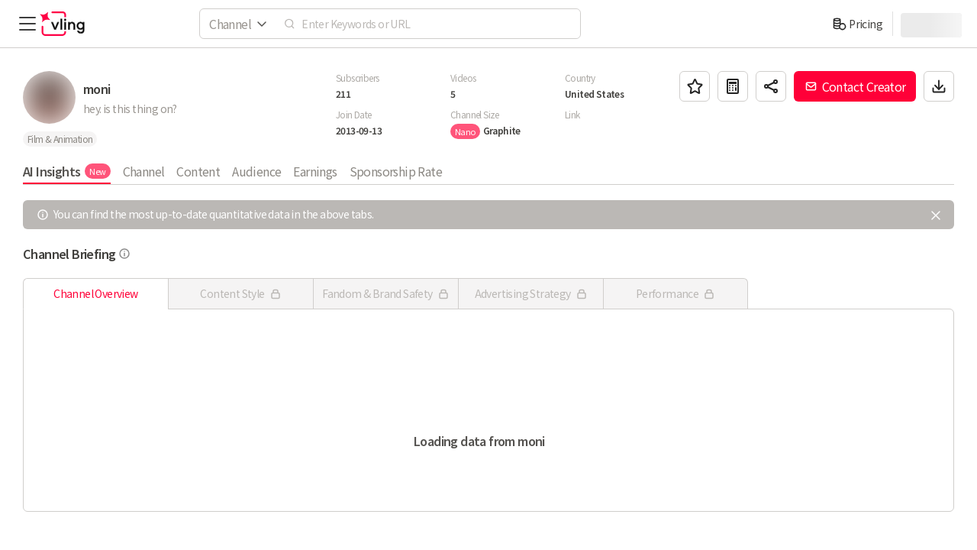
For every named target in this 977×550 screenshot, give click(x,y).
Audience (256, 171)
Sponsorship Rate (396, 171)
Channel (144, 171)
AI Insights (67, 171)
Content (198, 171)
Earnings (315, 171)
